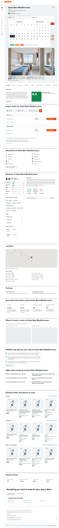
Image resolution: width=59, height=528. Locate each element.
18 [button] (13, 36)
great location (8, 203)
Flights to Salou (11, 500)
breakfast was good (9, 205)
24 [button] (11, 39)
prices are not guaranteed (29, 512)
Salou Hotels (44, 525)
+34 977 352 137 (11, 11)
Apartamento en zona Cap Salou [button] (50, 410)
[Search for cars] (1, 10)
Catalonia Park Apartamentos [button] (11, 409)
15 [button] (24, 33)
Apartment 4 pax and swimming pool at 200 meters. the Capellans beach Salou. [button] (25, 411)
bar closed (8, 210)
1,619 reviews (17, 13)
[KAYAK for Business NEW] (1, 25)
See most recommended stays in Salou (50, 444)
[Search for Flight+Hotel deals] (1, 12)
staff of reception (9, 200)
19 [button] (16, 36)
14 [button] (22, 33)
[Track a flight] (1, 20)
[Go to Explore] (1, 18)
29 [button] (24, 39)
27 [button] (19, 39)
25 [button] (13, 39)
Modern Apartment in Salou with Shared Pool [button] (24, 459)
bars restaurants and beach (11, 208)
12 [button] (16, 33)
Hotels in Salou (11, 502)
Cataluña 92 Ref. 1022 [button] (36, 435)
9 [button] (27, 30)
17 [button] (39, 33)
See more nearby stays (53, 396)
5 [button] (16, 30)
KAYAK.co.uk (8, 525)
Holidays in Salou (43, 500)
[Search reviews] (38, 198)
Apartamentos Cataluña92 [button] (50, 458)
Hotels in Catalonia (29, 525)
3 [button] (39, 28)
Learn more (33, 138)
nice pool (14, 203)
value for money (20, 208)
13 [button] (19, 33)
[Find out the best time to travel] (1, 23)
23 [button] (27, 36)
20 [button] (19, 36)
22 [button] (24, 36)
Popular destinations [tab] (20, 493)
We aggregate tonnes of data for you (32, 517)
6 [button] (19, 30)
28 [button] (22, 39)
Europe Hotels (16, 525)
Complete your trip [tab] (11, 493)
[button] (2, 2)
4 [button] (42, 28)
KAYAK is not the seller (32, 515)
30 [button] (27, 39)
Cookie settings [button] (8, 143)
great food (19, 203)
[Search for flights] (1, 5)
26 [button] (16, 39)
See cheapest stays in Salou (52, 420)
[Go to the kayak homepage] (7, 1)
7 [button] (31, 30)
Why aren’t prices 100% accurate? (32, 519)
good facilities (13, 210)
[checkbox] (11, 230)
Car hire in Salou (27, 500)
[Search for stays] (1, 8)
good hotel (15, 200)
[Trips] (1, 29)
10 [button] (11, 33)
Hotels (12, 525)
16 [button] (27, 33)
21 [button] (22, 36)
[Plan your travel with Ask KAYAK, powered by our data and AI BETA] (1, 16)
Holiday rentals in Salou (28, 502)
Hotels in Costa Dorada (37, 525)
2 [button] (27, 28)
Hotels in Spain (22, 525)
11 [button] (13, 33)
